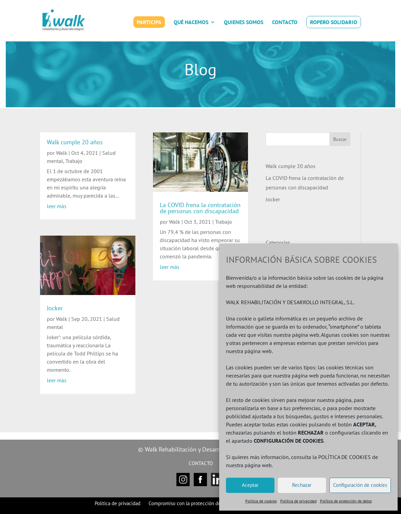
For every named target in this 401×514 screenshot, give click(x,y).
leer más (56, 206)
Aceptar (250, 485)
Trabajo (73, 161)
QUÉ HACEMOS (191, 22)
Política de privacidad (298, 500)
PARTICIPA (149, 22)
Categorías (278, 242)
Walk (61, 152)
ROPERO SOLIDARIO (333, 22)
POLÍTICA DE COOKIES (344, 457)
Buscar (340, 139)
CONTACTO (285, 22)
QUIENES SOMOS (243, 22)
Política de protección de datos (346, 500)
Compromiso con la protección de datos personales (203, 503)
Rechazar (301, 485)
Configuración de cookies (360, 485)
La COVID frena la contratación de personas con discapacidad (200, 208)
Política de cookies (261, 500)
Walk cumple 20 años (75, 142)
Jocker (55, 308)
